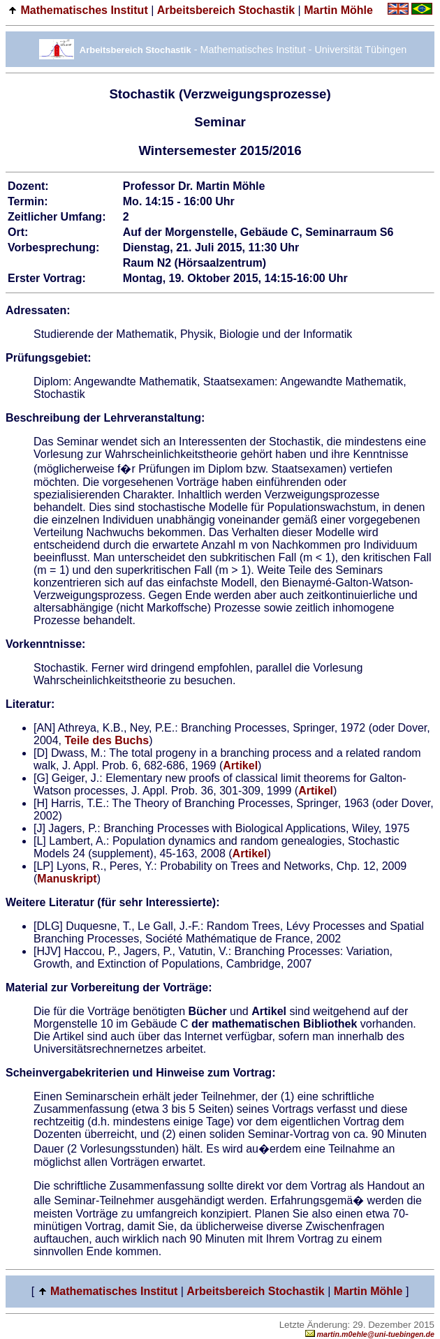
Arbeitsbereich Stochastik (226, 10)
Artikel (240, 765)
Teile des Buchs (106, 740)
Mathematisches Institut (83, 10)
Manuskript (66, 879)
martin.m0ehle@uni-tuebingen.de (369, 1334)
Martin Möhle (338, 10)
